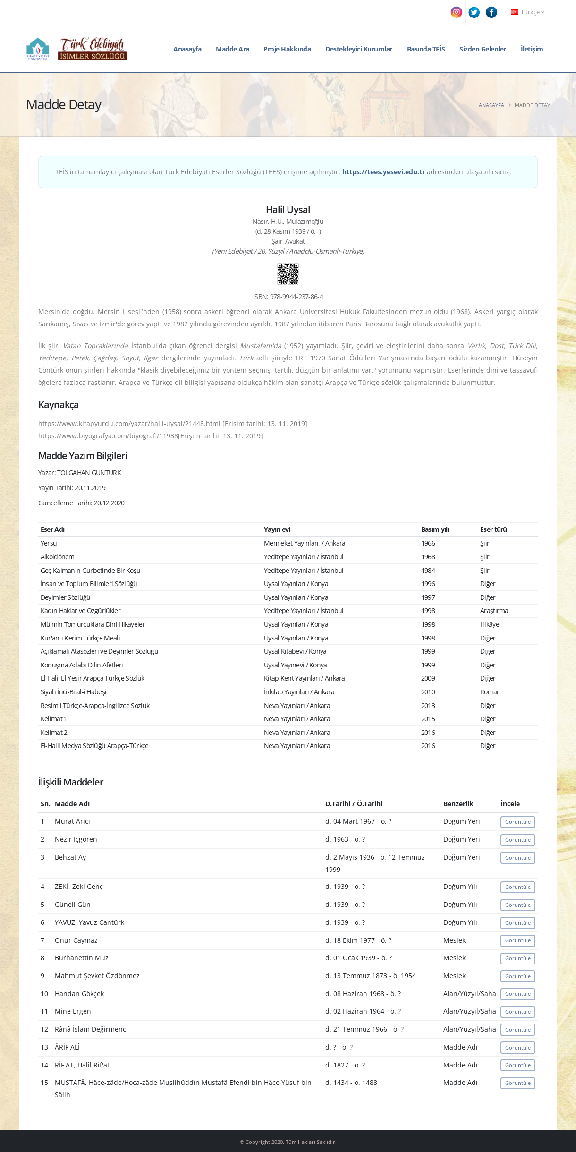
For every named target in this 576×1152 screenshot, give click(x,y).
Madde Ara (232, 48)
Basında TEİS (426, 48)
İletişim (532, 48)
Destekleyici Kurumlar (358, 48)
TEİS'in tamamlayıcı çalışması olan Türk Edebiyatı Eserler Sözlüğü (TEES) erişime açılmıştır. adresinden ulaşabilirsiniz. (283, 171)
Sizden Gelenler (482, 48)
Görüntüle (518, 821)
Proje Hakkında (287, 48)
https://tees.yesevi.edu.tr (383, 171)
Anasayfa (187, 48)
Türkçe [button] (527, 12)
